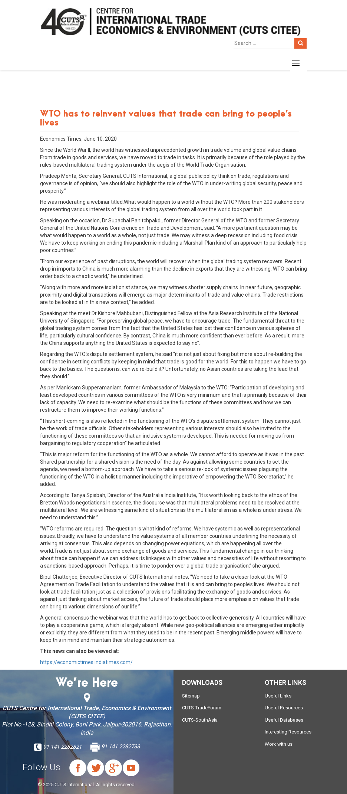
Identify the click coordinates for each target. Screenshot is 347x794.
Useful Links (278, 696)
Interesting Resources (288, 732)
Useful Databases (284, 720)
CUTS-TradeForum (201, 707)
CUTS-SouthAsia (200, 720)
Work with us (279, 744)
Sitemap (191, 696)
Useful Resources (284, 707)
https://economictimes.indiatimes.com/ (86, 662)
